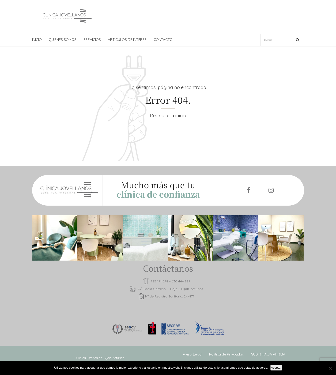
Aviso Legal (192, 354)
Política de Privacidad (226, 354)
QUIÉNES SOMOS (62, 39)
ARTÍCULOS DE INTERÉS (127, 39)
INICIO (37, 39)
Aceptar (276, 367)
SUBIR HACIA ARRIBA (268, 354)
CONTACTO (163, 39)
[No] (330, 368)
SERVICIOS (92, 39)
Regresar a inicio (168, 115)
